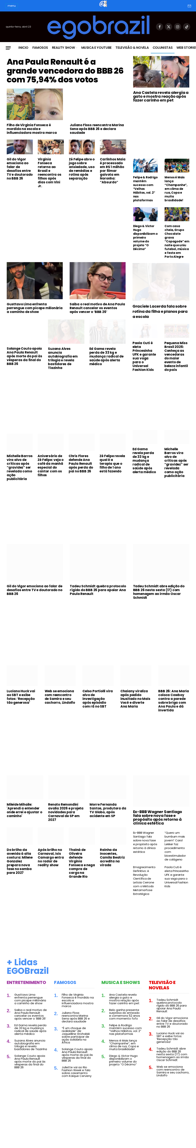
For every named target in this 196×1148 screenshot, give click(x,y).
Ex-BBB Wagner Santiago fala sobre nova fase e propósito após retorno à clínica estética (157, 821)
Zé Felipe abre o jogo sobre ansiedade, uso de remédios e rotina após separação (82, 184)
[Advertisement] (66, 235)
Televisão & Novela (132, 47)
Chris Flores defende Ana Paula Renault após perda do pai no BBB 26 (81, 467)
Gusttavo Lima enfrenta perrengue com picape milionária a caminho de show (35, 312)
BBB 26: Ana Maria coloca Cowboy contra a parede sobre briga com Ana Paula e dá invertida (173, 704)
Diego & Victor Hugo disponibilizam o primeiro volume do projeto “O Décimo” (145, 237)
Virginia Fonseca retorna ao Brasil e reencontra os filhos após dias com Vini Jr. (49, 188)
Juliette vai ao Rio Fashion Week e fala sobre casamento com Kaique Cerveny (76, 1075)
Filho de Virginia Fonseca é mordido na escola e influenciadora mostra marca (32, 145)
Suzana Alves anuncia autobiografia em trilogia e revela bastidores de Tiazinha (63, 361)
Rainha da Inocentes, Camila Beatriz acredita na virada (112, 861)
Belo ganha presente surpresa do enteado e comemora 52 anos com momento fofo (124, 1018)
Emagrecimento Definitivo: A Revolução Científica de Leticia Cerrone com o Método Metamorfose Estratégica (144, 884)
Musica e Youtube (96, 47)
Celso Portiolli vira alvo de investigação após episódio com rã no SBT (97, 702)
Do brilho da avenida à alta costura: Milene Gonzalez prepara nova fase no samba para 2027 (20, 865)
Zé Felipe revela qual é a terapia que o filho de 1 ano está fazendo (112, 467)
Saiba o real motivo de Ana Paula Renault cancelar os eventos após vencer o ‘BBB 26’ (97, 312)
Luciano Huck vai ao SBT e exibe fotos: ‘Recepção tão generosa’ (21, 700)
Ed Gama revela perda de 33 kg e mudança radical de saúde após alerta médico (106, 360)
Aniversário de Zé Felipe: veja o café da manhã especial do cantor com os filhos (50, 469)
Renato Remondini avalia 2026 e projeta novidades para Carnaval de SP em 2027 (65, 815)
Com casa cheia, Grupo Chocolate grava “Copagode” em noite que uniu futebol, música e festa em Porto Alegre (177, 241)
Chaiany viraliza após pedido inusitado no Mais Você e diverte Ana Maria (135, 702)
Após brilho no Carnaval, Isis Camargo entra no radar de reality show (51, 861)
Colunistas (163, 47)
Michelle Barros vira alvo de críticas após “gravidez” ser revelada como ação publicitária (20, 471)
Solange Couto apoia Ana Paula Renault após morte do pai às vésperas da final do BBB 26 (24, 360)
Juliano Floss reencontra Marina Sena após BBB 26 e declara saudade (97, 145)
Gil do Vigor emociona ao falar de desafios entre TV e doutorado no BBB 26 (20, 184)
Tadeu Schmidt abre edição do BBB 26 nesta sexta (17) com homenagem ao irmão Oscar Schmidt (158, 595)
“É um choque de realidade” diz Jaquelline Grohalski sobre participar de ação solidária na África (76, 1038)
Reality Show (63, 47)
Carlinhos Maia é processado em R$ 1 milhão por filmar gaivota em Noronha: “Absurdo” (112, 186)
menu (12, 6)
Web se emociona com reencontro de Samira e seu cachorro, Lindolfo (60, 700)
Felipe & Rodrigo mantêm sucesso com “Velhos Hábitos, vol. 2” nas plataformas (145, 188)
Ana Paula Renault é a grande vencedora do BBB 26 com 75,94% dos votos (63, 78)
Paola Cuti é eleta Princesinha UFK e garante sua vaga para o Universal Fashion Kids (144, 360)
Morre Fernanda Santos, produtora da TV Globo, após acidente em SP (108, 814)
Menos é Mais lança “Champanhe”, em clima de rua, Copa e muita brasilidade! (176, 188)
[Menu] (8, 48)
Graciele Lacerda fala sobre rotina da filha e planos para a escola (160, 315)
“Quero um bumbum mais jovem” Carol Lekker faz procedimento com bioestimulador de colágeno (175, 850)
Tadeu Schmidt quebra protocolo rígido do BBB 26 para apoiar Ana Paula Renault (98, 594)
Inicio (23, 47)
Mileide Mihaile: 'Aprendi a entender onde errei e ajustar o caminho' (24, 814)
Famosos (40, 47)
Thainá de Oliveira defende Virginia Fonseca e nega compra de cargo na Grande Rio (82, 867)
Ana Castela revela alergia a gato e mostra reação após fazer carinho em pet (161, 96)
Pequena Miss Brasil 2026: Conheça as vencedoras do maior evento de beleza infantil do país (176, 360)
